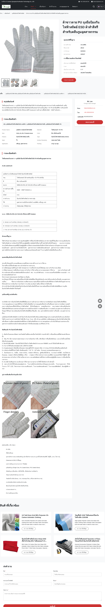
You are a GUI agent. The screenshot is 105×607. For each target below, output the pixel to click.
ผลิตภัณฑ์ (7, 13)
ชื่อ (4, 571)
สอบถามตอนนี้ (90, 122)
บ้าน (26, 6)
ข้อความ (6, 590)
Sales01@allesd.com (98, 1)
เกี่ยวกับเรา (42, 6)
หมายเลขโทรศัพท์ (8, 580)
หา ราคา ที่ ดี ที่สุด (28, 528)
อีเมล (55, 580)
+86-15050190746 (89, 112)
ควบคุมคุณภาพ (64, 6)
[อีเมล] (100, 301)
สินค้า (33, 6)
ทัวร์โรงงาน (52, 6)
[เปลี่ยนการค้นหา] (93, 6)
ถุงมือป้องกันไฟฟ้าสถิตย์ (18, 13)
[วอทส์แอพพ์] (100, 306)
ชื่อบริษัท (55, 571)
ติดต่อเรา (75, 6)
